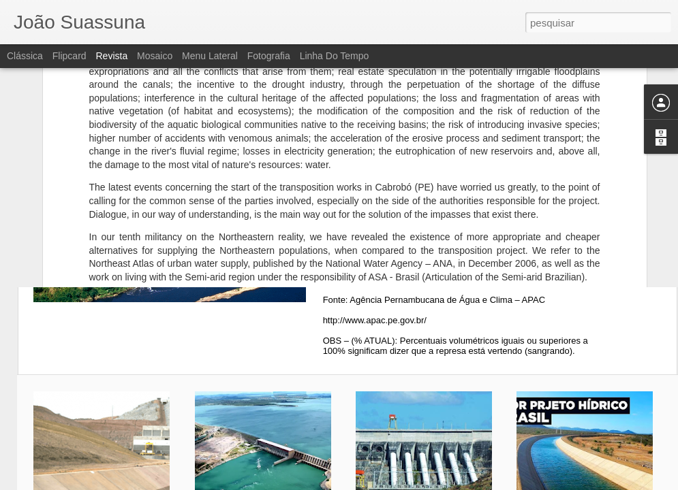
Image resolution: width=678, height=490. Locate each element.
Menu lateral (210, 55)
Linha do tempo (334, 55)
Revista (111, 55)
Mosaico (154, 55)
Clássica (25, 55)
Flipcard (69, 55)
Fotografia (268, 55)
